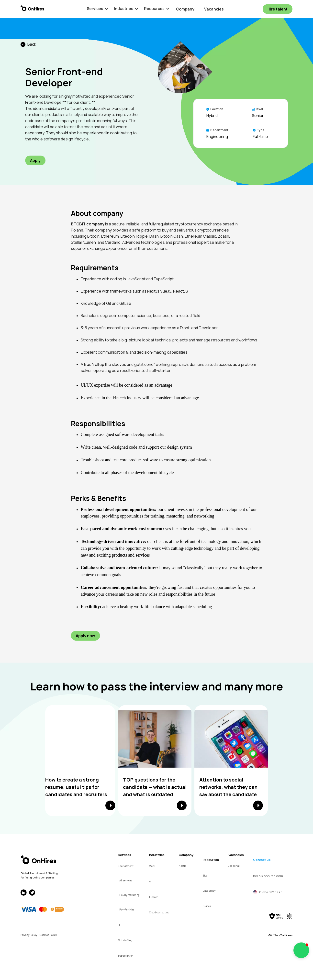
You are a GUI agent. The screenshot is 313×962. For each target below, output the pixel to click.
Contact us (261, 859)
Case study (209, 890)
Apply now (85, 635)
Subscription (126, 955)
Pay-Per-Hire (126, 909)
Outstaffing (125, 940)
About (182, 865)
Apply (35, 160)
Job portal (234, 865)
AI (150, 881)
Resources (211, 859)
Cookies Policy (48, 935)
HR (120, 925)
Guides (207, 906)
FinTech (153, 897)
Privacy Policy (29, 935)
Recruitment (126, 866)
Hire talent (278, 9)
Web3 (152, 866)
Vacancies (214, 9)
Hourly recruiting (129, 895)
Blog (205, 875)
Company (185, 9)
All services (125, 880)
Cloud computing (159, 912)
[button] (95, 8)
